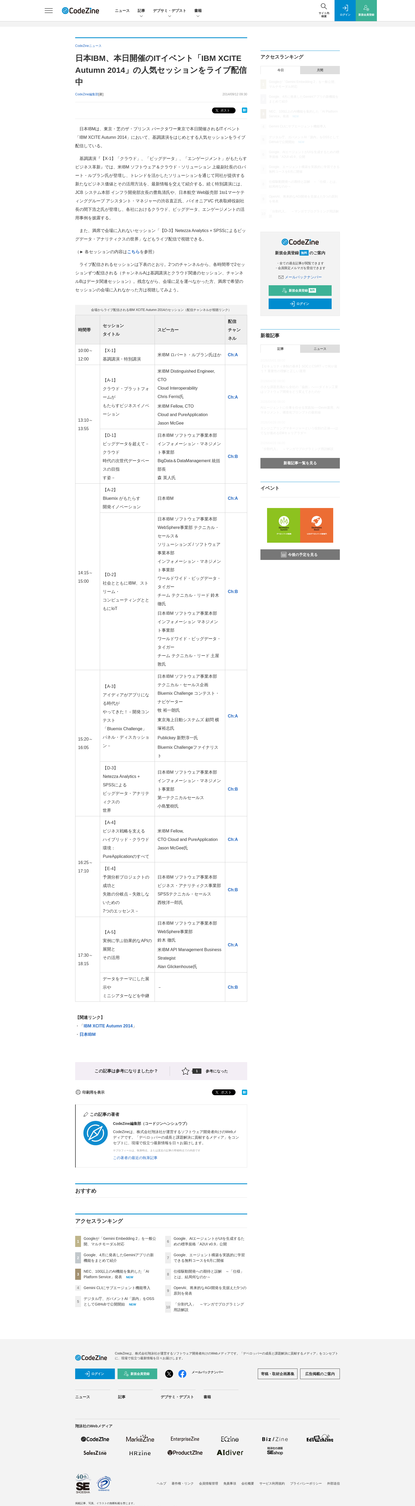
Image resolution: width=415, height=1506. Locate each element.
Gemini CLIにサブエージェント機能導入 (117, 1288)
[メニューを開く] (48, 10)
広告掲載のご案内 (320, 1374)
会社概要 (247, 1483)
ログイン (299, 303)
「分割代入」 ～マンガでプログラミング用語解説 (296, 449)
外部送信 (333, 1483)
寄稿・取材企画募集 (277, 1374)
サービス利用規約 (272, 1483)
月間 (320, 70)
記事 (141, 11)
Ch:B (233, 456)
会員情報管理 (208, 1483)
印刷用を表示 (90, 1092)
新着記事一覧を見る (300, 463)
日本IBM (87, 1034)
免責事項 (229, 1483)
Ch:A (233, 355)
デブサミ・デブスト (169, 11)
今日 (280, 70)
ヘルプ (161, 1483)
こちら (133, 251)
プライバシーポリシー (306, 1483)
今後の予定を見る (299, 554)
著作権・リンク (183, 1483)
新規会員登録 (299, 290)
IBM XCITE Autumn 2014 (108, 1026)
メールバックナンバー (300, 277)
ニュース (122, 10)
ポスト (222, 110)
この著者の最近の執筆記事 (135, 1158)
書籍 (198, 11)
